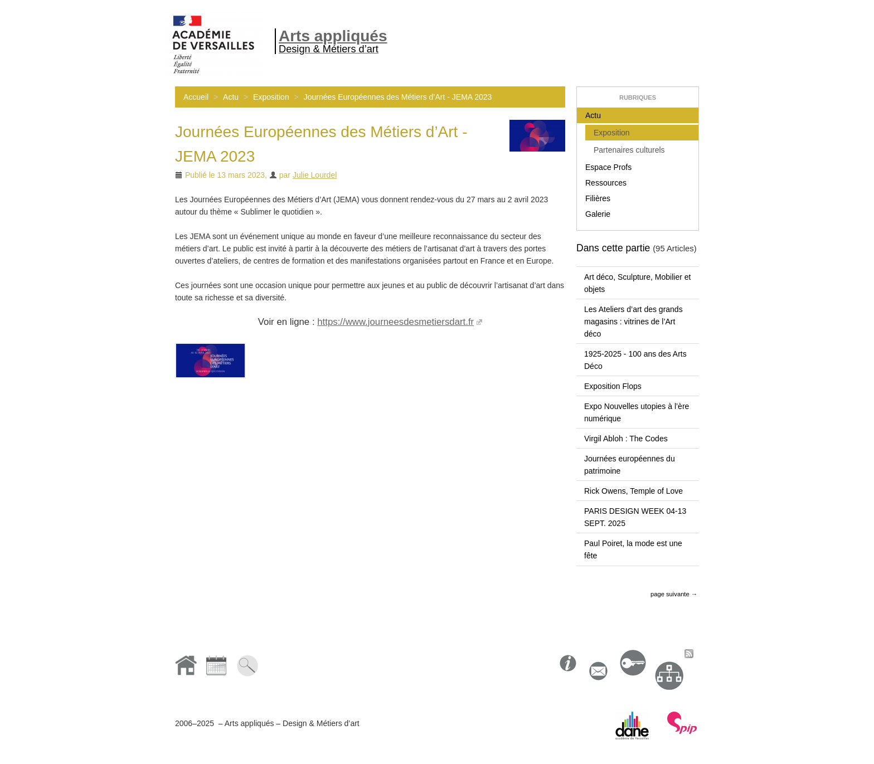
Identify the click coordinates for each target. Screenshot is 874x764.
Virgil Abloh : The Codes (626, 438)
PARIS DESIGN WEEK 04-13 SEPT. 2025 (635, 517)
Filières (597, 198)
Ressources (606, 182)
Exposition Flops (613, 386)
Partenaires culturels (629, 149)
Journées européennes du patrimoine (629, 464)
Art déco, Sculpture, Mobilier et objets (637, 283)
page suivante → (673, 594)
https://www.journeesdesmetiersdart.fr (395, 322)
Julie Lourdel (315, 175)
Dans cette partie (613, 248)
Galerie (597, 214)
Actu (231, 97)
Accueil (195, 97)
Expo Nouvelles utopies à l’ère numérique (636, 412)
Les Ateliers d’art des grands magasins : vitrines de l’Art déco (633, 321)
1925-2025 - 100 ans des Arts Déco (635, 360)
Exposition (271, 97)
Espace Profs (608, 167)
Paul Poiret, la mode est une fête (633, 549)
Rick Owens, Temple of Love (633, 490)
